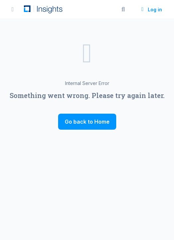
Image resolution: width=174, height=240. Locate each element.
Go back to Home (87, 121)
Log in (151, 9)
